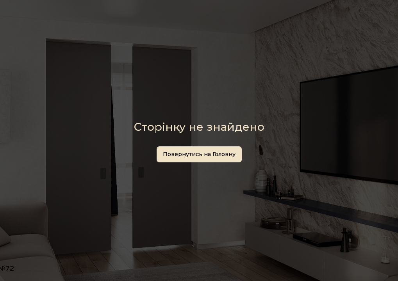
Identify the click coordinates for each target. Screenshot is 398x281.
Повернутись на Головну (199, 154)
